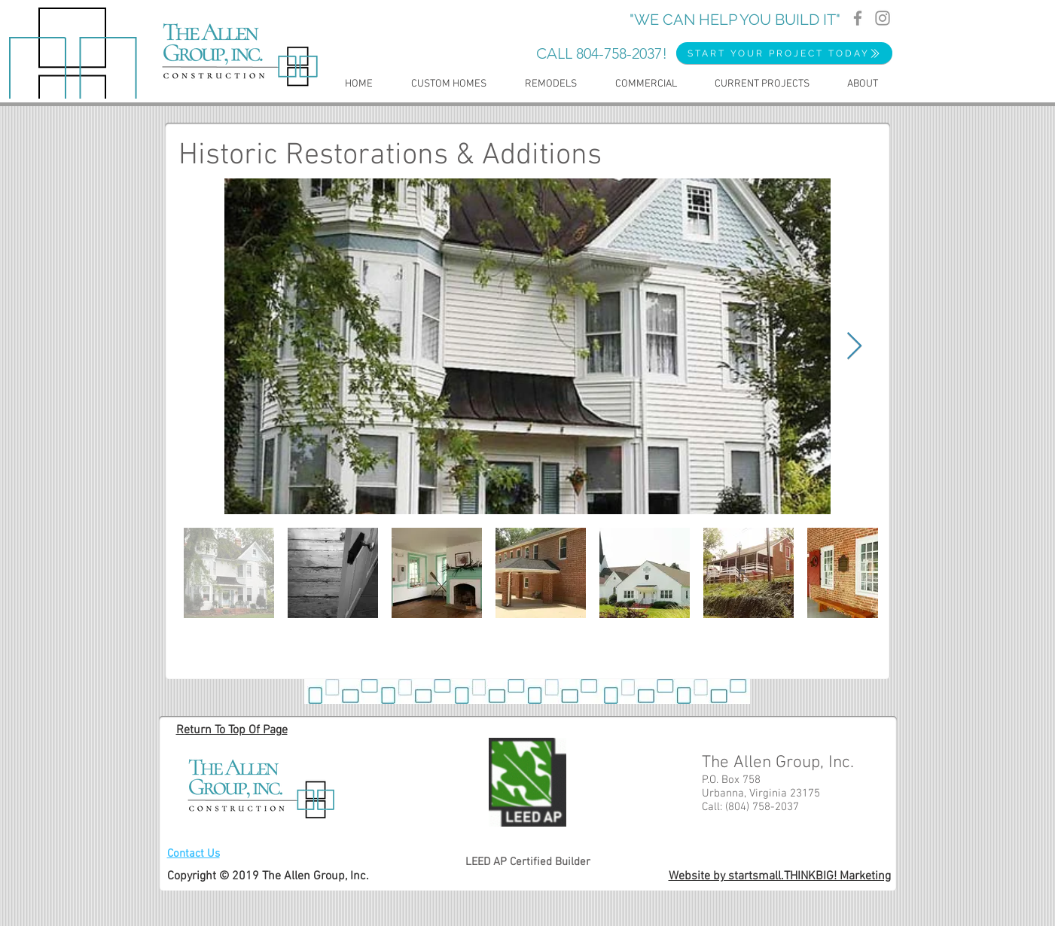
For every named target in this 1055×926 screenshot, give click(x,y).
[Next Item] (854, 346)
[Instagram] (882, 18)
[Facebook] (857, 18)
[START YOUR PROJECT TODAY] (784, 53)
